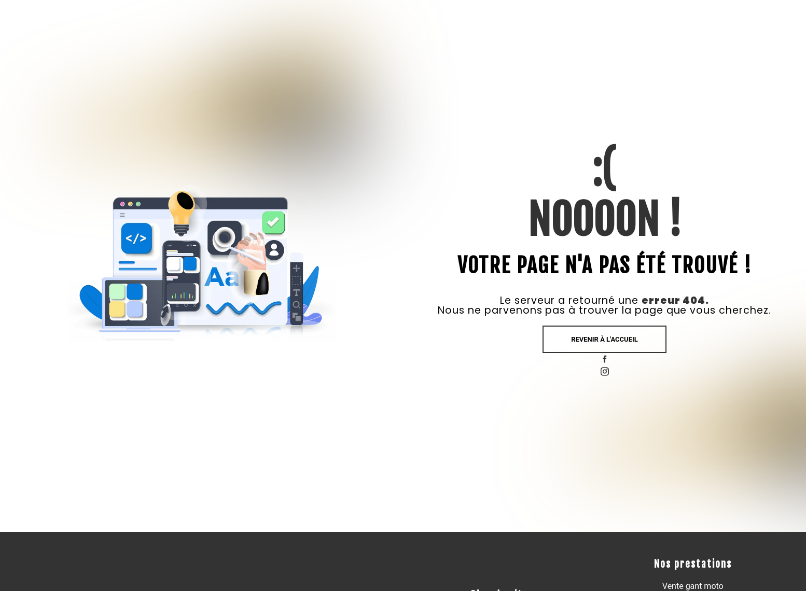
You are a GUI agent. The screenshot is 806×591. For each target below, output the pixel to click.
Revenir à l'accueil (604, 339)
